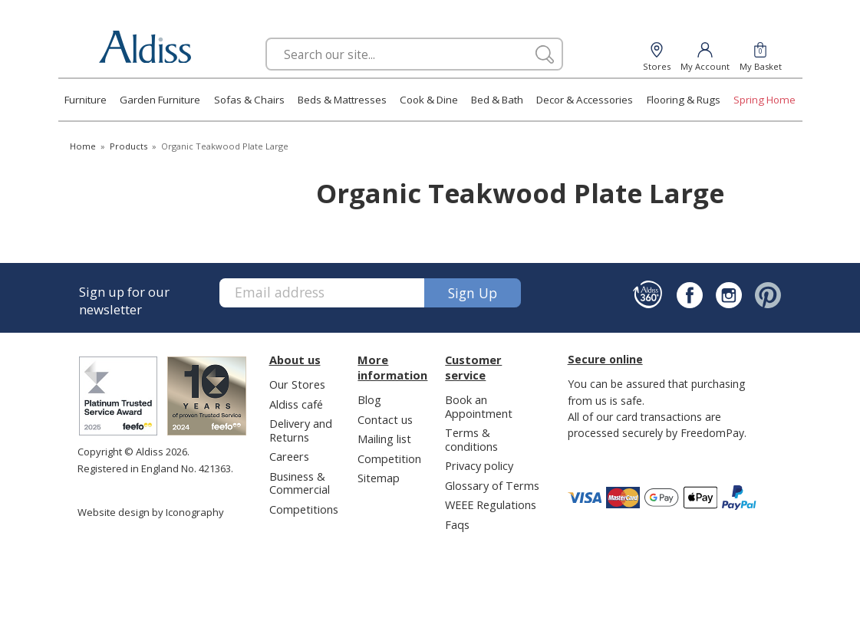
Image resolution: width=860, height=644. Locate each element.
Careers (289, 456)
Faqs (457, 524)
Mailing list (384, 438)
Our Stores (297, 384)
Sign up (472, 293)
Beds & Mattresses (342, 100)
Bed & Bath (497, 100)
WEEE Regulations (490, 504)
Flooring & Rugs (683, 100)
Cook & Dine (429, 100)
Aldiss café (296, 404)
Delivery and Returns (300, 430)
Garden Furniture (160, 100)
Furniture (85, 100)
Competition (389, 458)
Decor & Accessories (584, 100)
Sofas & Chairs (249, 100)
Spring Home (764, 100)
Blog (369, 399)
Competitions (303, 509)
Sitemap (379, 477)
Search (265, 37)
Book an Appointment (478, 406)
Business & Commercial (299, 482)
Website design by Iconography (150, 512)
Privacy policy (479, 465)
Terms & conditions (471, 439)
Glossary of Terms (492, 485)
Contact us (385, 419)
